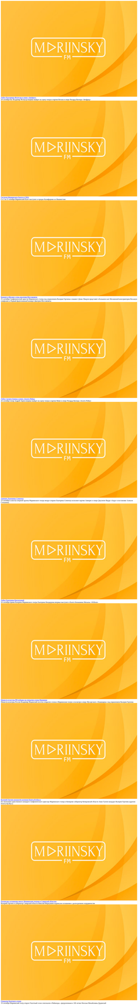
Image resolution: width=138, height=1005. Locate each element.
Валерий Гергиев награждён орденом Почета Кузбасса (21, 800)
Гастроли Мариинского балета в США (15, 197)
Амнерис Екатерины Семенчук (12, 499)
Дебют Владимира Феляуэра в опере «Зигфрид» (18, 98)
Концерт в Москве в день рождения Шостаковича (19, 297)
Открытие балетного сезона (11, 1001)
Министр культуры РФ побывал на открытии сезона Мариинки (24, 700)
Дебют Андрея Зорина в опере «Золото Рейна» (18, 399)
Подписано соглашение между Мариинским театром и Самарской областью (28, 901)
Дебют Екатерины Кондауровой (12, 600)
